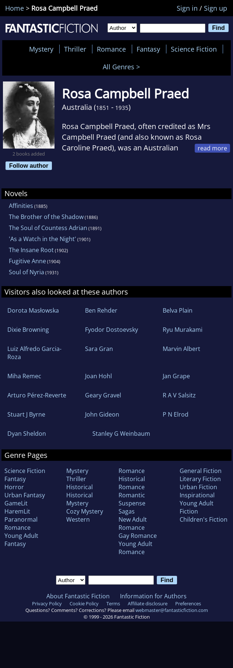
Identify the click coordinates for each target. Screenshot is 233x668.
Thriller (75, 49)
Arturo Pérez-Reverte (36, 395)
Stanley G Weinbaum (121, 433)
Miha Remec (24, 376)
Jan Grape (176, 376)
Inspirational (197, 495)
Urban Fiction (198, 487)
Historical (79, 487)
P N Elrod (175, 414)
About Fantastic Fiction (78, 596)
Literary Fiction (200, 479)
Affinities (21, 206)
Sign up (215, 8)
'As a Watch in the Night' (42, 239)
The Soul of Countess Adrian (48, 228)
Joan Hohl (98, 376)
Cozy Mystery (84, 511)
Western (78, 519)
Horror (14, 487)
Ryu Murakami (182, 330)
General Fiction (201, 471)
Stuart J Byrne (26, 414)
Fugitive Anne (27, 261)
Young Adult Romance (135, 548)
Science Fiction (194, 49)
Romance (111, 49)
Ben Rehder (101, 310)
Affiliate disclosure (147, 603)
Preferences (188, 603)
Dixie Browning (28, 330)
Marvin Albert (181, 349)
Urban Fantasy (24, 495)
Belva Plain (178, 310)
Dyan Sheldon (26, 433)
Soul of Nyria (26, 272)
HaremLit (17, 511)
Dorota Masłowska (33, 310)
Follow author (29, 165)
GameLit (16, 503)
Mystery (41, 49)
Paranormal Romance (21, 523)
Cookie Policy (84, 603)
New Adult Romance (133, 523)
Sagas (127, 511)
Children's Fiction (203, 519)
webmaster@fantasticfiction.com (171, 610)
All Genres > (123, 66)
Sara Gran (99, 349)
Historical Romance (132, 483)
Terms (113, 603)
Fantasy (148, 49)
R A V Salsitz (179, 395)
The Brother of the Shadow (46, 217)
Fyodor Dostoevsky (111, 330)
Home (14, 8)
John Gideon (102, 414)
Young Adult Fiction (196, 507)
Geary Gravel (103, 395)
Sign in (187, 8)
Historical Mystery (79, 499)
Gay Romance (138, 536)
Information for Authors (153, 596)
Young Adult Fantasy (21, 540)
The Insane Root (31, 250)
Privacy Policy (47, 603)
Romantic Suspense (132, 499)
